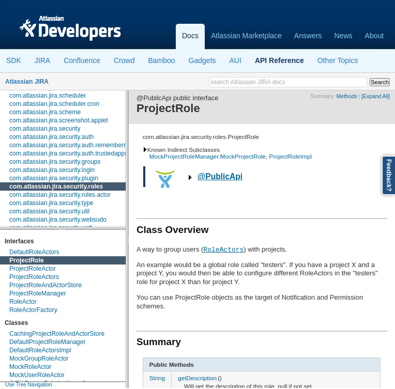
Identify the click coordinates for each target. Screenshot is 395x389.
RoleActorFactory (33, 310)
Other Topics (337, 60)
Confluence (82, 60)
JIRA (42, 60)
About (374, 36)
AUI (235, 60)
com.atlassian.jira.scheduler (47, 95)
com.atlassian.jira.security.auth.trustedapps (68, 153)
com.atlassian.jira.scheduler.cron (54, 103)
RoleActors (223, 249)
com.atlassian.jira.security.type (51, 203)
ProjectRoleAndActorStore (45, 285)
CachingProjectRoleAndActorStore (56, 333)
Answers (308, 36)
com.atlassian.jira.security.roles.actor (60, 194)
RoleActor (23, 301)
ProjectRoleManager (37, 293)
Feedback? (388, 175)
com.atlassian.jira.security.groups (55, 161)
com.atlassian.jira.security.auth (51, 137)
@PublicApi (220, 176)
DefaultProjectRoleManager (47, 342)
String (157, 378)
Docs (190, 36)
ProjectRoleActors (34, 277)
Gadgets (202, 60)
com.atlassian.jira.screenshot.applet (58, 120)
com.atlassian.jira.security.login (52, 170)
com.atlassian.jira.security (44, 128)
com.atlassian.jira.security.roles (56, 186)
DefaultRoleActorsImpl (40, 350)
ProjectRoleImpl (290, 156)
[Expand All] (375, 96)
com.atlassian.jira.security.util (49, 211)
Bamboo (161, 60)
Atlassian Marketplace (246, 36)
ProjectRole (26, 260)
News (344, 36)
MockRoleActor (30, 366)
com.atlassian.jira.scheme (45, 112)
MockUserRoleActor (37, 375)
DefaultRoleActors (34, 252)
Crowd (124, 60)
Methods (347, 96)
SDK (13, 60)
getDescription (197, 378)
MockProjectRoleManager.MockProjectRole (207, 156)
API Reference (279, 60)
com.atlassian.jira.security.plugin (53, 178)
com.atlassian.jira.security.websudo (58, 219)
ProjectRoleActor (32, 268)
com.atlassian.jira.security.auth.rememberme (70, 145)
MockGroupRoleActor (39, 358)
